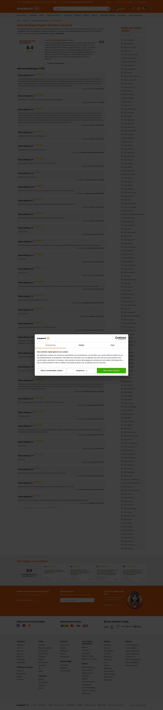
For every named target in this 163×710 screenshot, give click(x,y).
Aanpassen (81, 370)
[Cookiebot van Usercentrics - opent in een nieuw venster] (117, 338)
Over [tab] (113, 345)
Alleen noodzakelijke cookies (51, 370)
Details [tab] (81, 345)
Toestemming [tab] (50, 345)
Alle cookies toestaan (111, 370)
